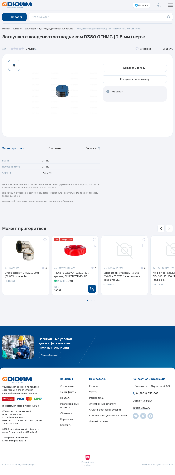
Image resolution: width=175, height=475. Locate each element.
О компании (67, 386)
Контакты (65, 425)
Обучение (66, 413)
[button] (161, 228)
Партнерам (66, 419)
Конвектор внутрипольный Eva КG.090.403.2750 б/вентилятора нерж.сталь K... (121, 276)
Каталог (17, 28)
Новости (65, 397)
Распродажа (96, 397)
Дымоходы (30, 28)
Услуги (93, 392)
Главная (6, 28)
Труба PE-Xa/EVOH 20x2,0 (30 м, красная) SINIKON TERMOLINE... (72, 274)
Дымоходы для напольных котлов (56, 28)
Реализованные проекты (69, 405)
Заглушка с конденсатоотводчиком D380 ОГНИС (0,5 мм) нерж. (108, 28)
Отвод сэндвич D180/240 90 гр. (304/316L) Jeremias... (22, 274)
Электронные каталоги (102, 403)
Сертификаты (68, 392)
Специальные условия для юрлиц (108, 415)
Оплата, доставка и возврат (105, 409)
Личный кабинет (98, 421)
